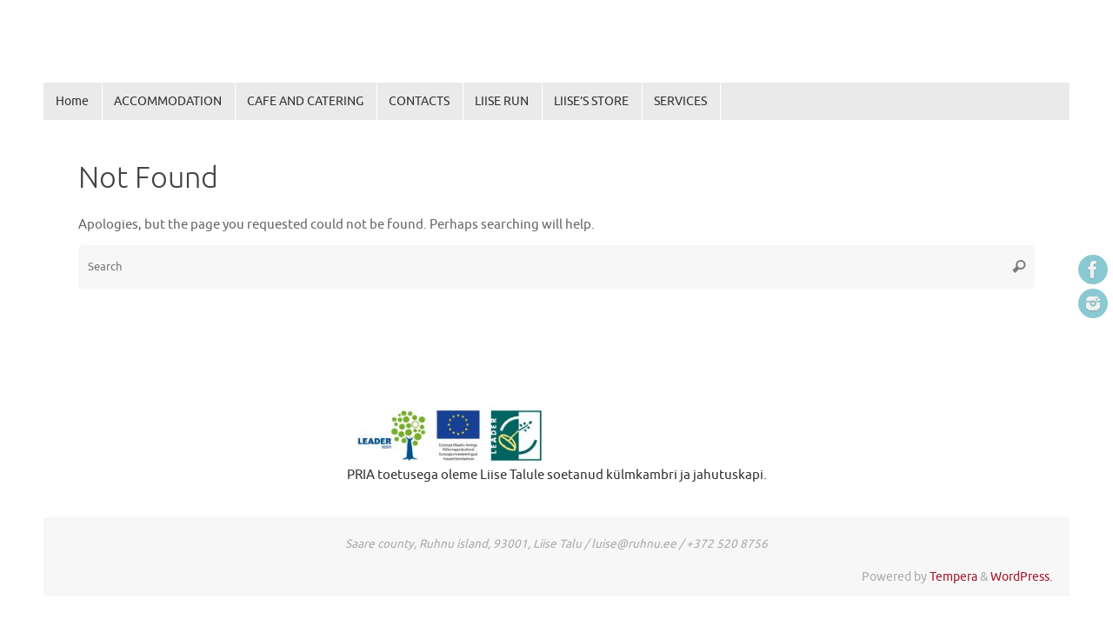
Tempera (953, 576)
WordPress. (1021, 576)
